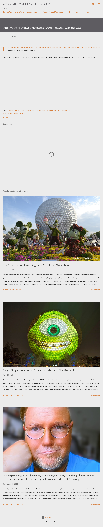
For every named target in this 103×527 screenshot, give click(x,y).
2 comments (15, 290)
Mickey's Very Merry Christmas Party (55, 110)
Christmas (14, 110)
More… (86, 12)
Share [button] (5, 117)
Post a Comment (17, 395)
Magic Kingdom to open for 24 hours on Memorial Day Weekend (38, 370)
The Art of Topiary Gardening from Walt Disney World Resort (37, 265)
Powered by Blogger (51, 517)
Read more (95, 290)
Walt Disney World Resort (15, 113)
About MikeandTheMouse (53, 12)
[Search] (93, 4)
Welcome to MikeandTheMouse (26, 4)
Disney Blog (73, 12)
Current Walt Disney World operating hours (20, 12)
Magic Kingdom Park (29, 110)
